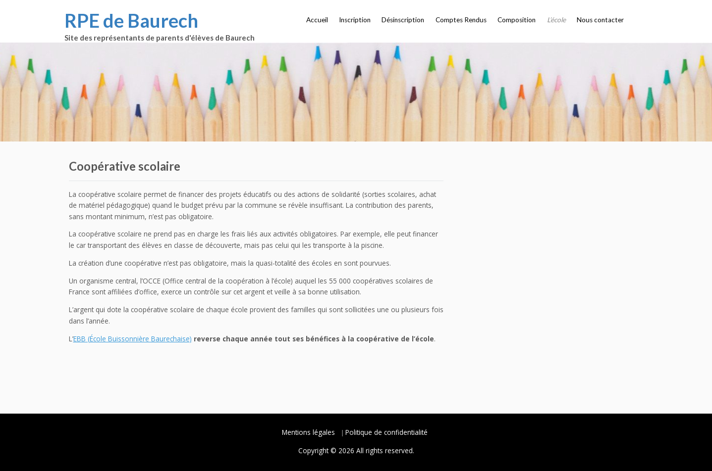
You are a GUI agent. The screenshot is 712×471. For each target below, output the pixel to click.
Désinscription (403, 20)
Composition (516, 20)
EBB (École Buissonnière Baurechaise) (132, 338)
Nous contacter (600, 20)
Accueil (317, 20)
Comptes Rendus (461, 20)
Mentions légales (308, 432)
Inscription (355, 20)
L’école (556, 20)
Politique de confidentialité (386, 432)
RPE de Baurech (131, 20)
